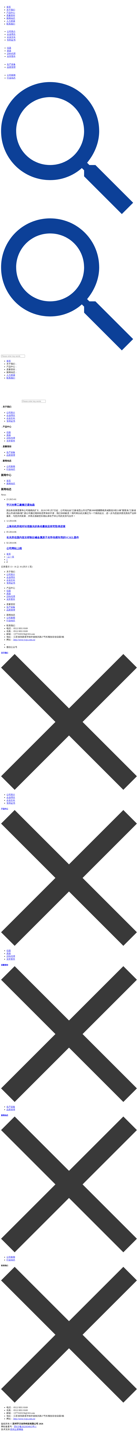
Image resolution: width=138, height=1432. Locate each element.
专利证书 (11, 40)
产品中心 (10, 12)
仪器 (9, 48)
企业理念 (11, 34)
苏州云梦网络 (16, 1429)
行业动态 (11, 78)
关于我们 (10, 10)
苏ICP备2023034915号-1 (25, 1426)
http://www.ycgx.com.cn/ (24, 640)
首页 (8, 7)
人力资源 (10, 21)
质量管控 (10, 15)
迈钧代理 (11, 53)
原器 (9, 51)
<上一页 (10, 557)
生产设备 (11, 64)
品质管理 (11, 67)
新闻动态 (10, 18)
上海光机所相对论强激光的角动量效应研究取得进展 (35, 526)
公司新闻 (11, 75)
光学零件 (11, 56)
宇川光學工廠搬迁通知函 (20, 504)
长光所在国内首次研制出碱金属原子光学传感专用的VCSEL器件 (42, 537)
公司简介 (11, 31)
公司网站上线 (14, 548)
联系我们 (10, 24)
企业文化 (11, 37)
